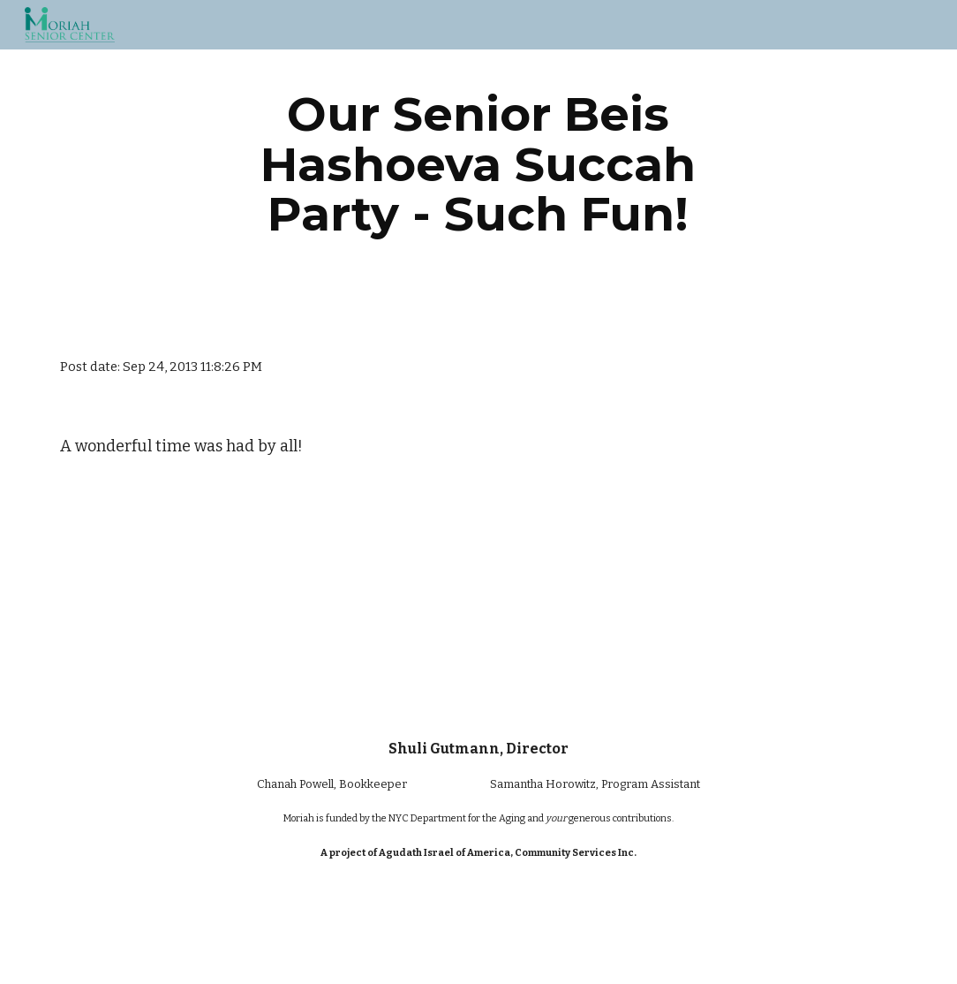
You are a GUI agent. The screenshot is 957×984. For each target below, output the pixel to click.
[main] (478, 164)
